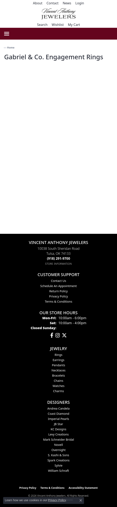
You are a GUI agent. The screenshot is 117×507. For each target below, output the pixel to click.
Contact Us (58, 281)
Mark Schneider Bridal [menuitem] (58, 440)
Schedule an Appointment (58, 286)
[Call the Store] (58, 258)
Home (11, 47)
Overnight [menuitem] (58, 450)
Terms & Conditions (58, 301)
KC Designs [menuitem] (58, 429)
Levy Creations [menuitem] (58, 434)
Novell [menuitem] (58, 445)
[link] (37, 3)
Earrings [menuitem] (58, 360)
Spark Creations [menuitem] (59, 460)
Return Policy (58, 291)
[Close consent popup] (80, 500)
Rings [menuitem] (58, 355)
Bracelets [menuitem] (58, 375)
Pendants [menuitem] (58, 365)
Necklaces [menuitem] (58, 370)
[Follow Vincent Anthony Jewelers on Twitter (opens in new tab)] (64, 335)
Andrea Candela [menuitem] (58, 408)
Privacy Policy (58, 296)
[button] (79, 3)
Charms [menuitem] (58, 391)
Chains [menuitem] (58, 381)
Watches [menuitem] (58, 386)
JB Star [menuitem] (58, 424)
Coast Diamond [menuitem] (58, 414)
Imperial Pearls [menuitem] (58, 419)
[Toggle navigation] (6, 34)
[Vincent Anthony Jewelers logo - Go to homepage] (58, 14)
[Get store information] (58, 264)
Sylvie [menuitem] (58, 465)
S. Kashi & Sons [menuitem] (58, 455)
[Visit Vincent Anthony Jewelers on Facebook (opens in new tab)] (51, 335)
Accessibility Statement (83, 488)
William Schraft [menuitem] (58, 471)
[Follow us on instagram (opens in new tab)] (57, 335)
